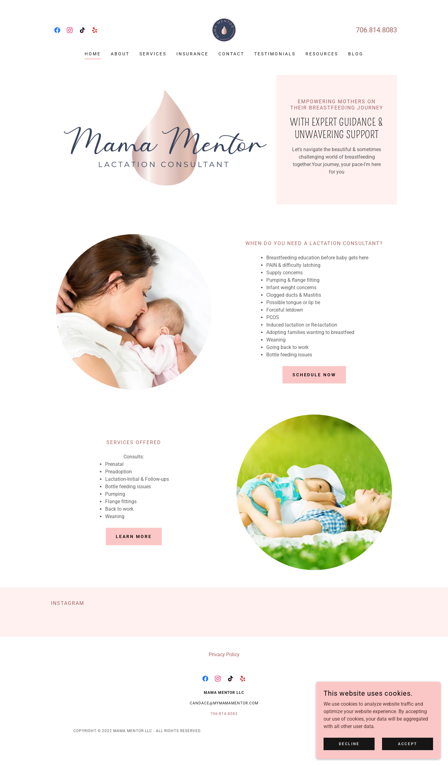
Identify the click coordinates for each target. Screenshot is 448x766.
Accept (407, 748)
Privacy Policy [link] (224, 654)
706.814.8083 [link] (376, 30)
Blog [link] (355, 53)
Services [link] (152, 53)
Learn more (134, 536)
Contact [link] (231, 53)
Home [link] (93, 53)
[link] (57, 30)
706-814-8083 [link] (224, 714)
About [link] (120, 53)
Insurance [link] (192, 53)
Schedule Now (314, 374)
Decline (349, 748)
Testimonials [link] (275, 53)
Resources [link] (322, 53)
